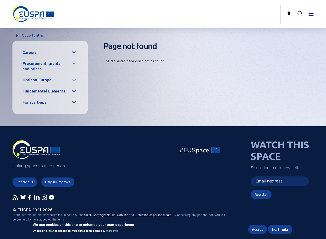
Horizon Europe (37, 80)
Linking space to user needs (256, 14)
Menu (311, 14)
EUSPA (36, 151)
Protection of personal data (153, 215)
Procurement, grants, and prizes (42, 66)
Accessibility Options (288, 14)
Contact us (24, 182)
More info (112, 231)
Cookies (122, 215)
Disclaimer (84, 215)
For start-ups (34, 102)
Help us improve (57, 182)
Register (261, 194)
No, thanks (280, 229)
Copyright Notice (104, 215)
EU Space (200, 151)
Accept (257, 229)
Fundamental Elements (43, 91)
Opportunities (33, 35)
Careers (29, 52)
